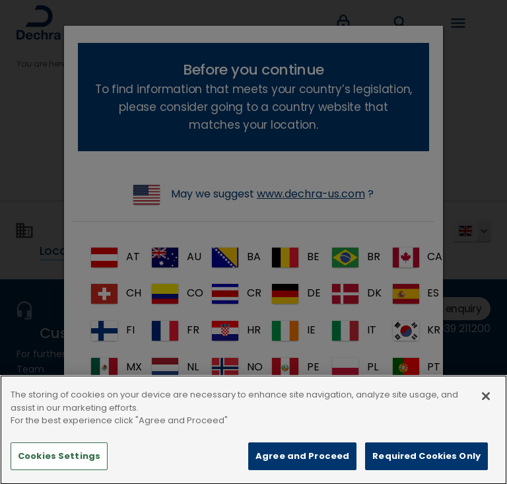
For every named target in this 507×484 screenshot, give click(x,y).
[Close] (485, 414)
